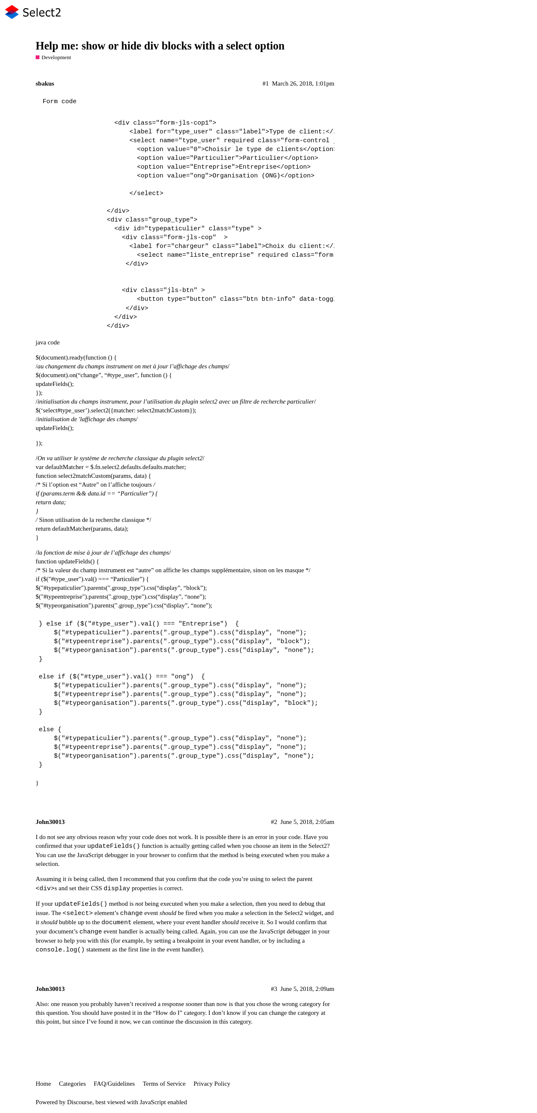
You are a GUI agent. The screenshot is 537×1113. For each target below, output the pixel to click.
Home (43, 1083)
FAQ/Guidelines (114, 1083)
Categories (72, 1083)
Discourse (79, 1102)
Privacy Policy (211, 1083)
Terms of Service (164, 1083)
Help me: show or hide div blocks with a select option (160, 46)
